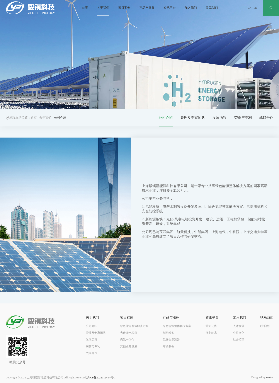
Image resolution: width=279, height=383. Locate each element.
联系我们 (212, 7)
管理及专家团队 (192, 117)
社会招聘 (238, 339)
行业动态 (211, 332)
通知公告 (211, 326)
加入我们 (191, 7)
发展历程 (219, 117)
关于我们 (103, 7)
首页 (85, 7)
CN (250, 7)
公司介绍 (166, 117)
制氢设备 (168, 332)
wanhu (269, 377)
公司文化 (238, 332)
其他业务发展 (128, 346)
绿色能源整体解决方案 (134, 326)
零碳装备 (168, 346)
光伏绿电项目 (128, 332)
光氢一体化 (127, 339)
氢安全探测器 (171, 339)
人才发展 (238, 326)
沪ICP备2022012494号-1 (100, 377)
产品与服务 (147, 7)
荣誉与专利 (243, 117)
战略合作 (266, 117)
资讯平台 (169, 7)
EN (255, 7)
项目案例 (124, 7)
